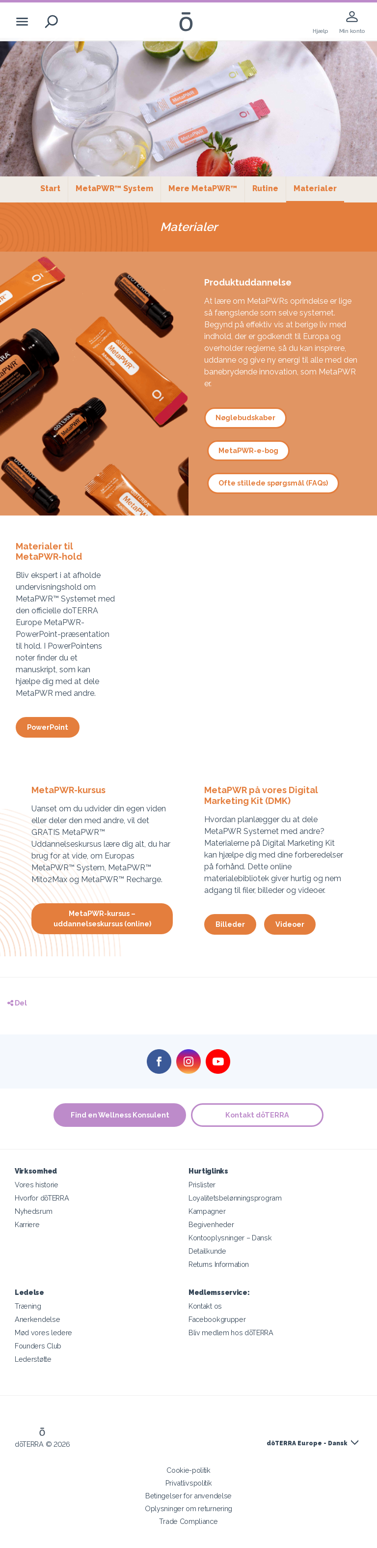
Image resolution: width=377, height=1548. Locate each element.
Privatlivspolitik (188, 1483)
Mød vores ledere (43, 1332)
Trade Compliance (188, 1521)
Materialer (319, 188)
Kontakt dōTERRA (257, 1115)
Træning (28, 1306)
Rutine (265, 188)
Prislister (201, 1184)
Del (17, 1003)
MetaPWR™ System (114, 188)
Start (50, 188)
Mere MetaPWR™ (202, 188)
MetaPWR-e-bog (248, 450)
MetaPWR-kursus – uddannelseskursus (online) (102, 918)
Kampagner (206, 1211)
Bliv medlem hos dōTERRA (230, 1332)
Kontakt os (205, 1306)
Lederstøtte (33, 1359)
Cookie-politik (188, 1470)
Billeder (230, 924)
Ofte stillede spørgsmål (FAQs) (273, 483)
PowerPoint (47, 727)
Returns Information (218, 1264)
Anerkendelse (37, 1319)
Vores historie (36, 1184)
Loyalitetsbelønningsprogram (235, 1198)
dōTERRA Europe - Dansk (307, 1443)
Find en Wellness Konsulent (120, 1115)
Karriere (27, 1224)
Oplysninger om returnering (188, 1508)
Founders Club (38, 1346)
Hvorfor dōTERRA (42, 1198)
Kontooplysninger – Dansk (230, 1237)
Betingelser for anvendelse (188, 1495)
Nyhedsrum (33, 1211)
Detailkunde (207, 1251)
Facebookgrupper (216, 1319)
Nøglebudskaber (245, 417)
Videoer (289, 924)
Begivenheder (211, 1224)
